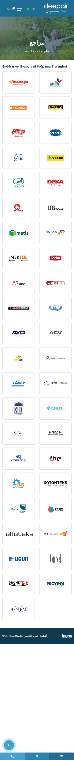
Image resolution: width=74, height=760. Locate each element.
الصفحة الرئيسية (32, 51)
